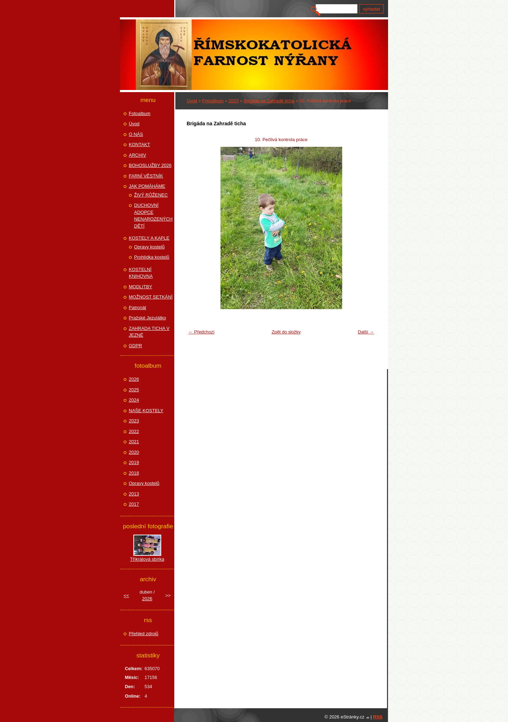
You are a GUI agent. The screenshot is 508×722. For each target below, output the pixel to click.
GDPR (135, 345)
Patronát (137, 307)
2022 (134, 431)
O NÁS (136, 134)
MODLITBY (140, 286)
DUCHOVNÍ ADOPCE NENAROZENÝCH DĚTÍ (153, 216)
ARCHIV (137, 155)
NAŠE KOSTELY (146, 410)
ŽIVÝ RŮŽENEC (151, 195)
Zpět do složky (286, 332)
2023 (233, 100)
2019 (134, 462)
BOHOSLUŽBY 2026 (150, 165)
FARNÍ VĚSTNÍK (146, 176)
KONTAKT (139, 144)
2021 (134, 441)
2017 (134, 504)
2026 (134, 379)
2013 (134, 494)
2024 (134, 400)
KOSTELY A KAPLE (149, 238)
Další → (366, 332)
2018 (134, 473)
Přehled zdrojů (143, 633)
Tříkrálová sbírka (147, 559)
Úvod (192, 100)
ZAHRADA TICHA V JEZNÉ (149, 332)
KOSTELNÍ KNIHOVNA (141, 273)
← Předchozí (201, 332)
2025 (134, 389)
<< (126, 595)
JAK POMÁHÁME (147, 186)
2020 (134, 452)
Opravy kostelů (149, 246)
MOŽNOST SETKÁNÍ (151, 297)
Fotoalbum (212, 100)
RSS (377, 717)
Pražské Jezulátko (147, 317)
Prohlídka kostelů (151, 257)
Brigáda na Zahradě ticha (269, 100)
